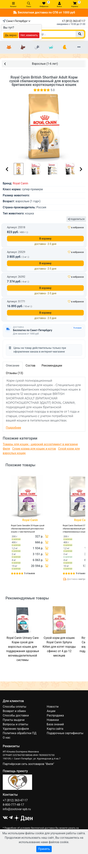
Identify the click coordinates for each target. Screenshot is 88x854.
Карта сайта (55, 728)
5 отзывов (29, 573)
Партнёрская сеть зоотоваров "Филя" (28, 764)
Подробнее (13, 427)
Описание (12, 365)
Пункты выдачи (14, 720)
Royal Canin (20, 183)
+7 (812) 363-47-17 (73, 21)
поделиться (76, 219)
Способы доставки (16, 715)
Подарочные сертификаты (65, 733)
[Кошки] (9, 47)
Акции (51, 711)
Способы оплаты (14, 706)
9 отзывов (81, 573)
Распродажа (55, 715)
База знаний (55, 724)
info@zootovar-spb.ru (17, 809)
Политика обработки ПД (19, 733)
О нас (6, 737)
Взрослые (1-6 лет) (31, 63)
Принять (44, 849)
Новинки (53, 720)
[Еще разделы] (79, 47)
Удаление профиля (16, 728)
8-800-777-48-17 (13, 804)
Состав (30, 365)
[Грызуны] (37, 47)
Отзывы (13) (14, 373)
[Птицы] (65, 47)
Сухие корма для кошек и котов (34, 448)
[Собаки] (23, 47)
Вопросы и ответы (15, 724)
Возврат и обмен (14, 711)
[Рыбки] (51, 47)
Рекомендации (52, 365)
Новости (52, 706)
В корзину (45, 238)
